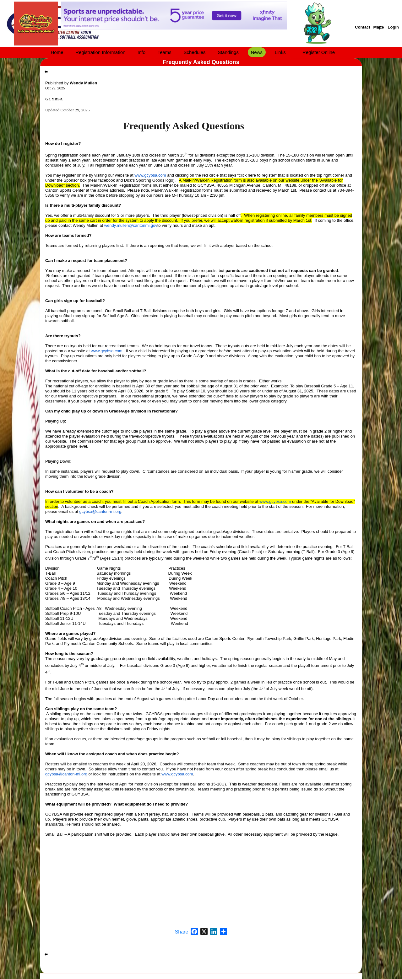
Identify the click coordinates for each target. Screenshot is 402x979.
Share (181, 931)
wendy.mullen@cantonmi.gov (130, 225)
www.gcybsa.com (150, 175)
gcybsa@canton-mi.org (100, 511)
